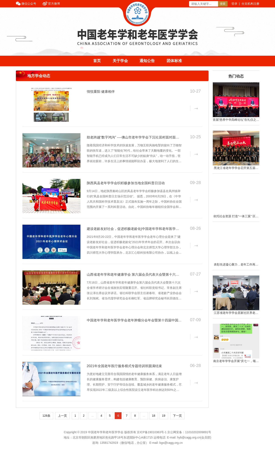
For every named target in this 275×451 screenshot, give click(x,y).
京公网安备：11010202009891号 (189, 432)
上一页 (62, 415)
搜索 (222, 3)
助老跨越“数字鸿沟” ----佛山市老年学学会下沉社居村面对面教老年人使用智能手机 (133, 138)
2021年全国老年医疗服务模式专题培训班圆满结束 (124, 366)
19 (163, 415)
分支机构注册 (250, 3)
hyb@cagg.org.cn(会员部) (194, 437)
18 (153, 415)
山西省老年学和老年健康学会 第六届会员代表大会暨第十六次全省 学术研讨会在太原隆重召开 (133, 275)
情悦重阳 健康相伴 (101, 91)
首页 (97, 61)
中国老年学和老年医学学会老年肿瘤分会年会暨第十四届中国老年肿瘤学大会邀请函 (134, 320)
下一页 (177, 415)
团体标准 (174, 61)
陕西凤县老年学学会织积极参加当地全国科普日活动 (126, 183)
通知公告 (147, 61)
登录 (234, 3)
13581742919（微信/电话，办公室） (124, 442)
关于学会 (120, 61)
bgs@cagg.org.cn (171, 442)
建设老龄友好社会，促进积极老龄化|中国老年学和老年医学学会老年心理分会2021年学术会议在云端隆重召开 (133, 229)
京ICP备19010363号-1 (152, 432)
